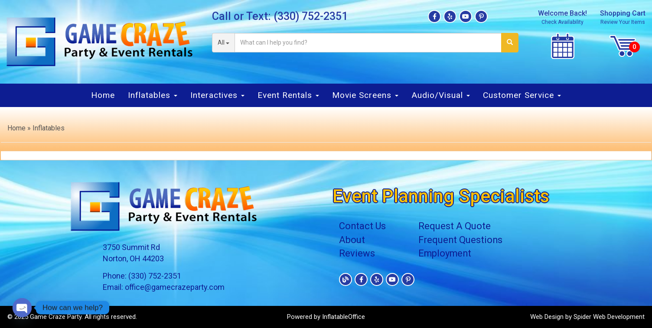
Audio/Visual (440, 95)
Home (103, 95)
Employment (446, 253)
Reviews (357, 253)
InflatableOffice (343, 317)
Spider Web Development (609, 317)
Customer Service (522, 95)
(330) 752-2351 (311, 16)
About (352, 239)
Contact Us (362, 226)
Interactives (217, 95)
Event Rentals (288, 95)
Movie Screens (365, 95)
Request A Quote (455, 226)
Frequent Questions (461, 239)
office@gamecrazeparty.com (175, 287)
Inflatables (152, 95)
